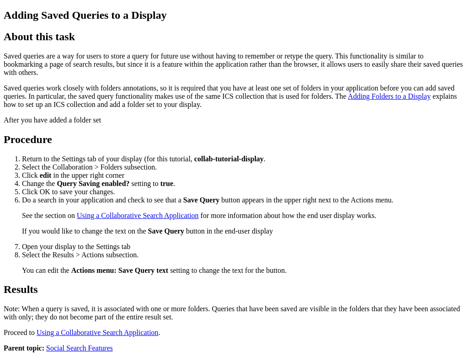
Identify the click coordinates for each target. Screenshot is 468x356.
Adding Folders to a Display (389, 96)
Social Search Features (79, 348)
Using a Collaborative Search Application (138, 215)
